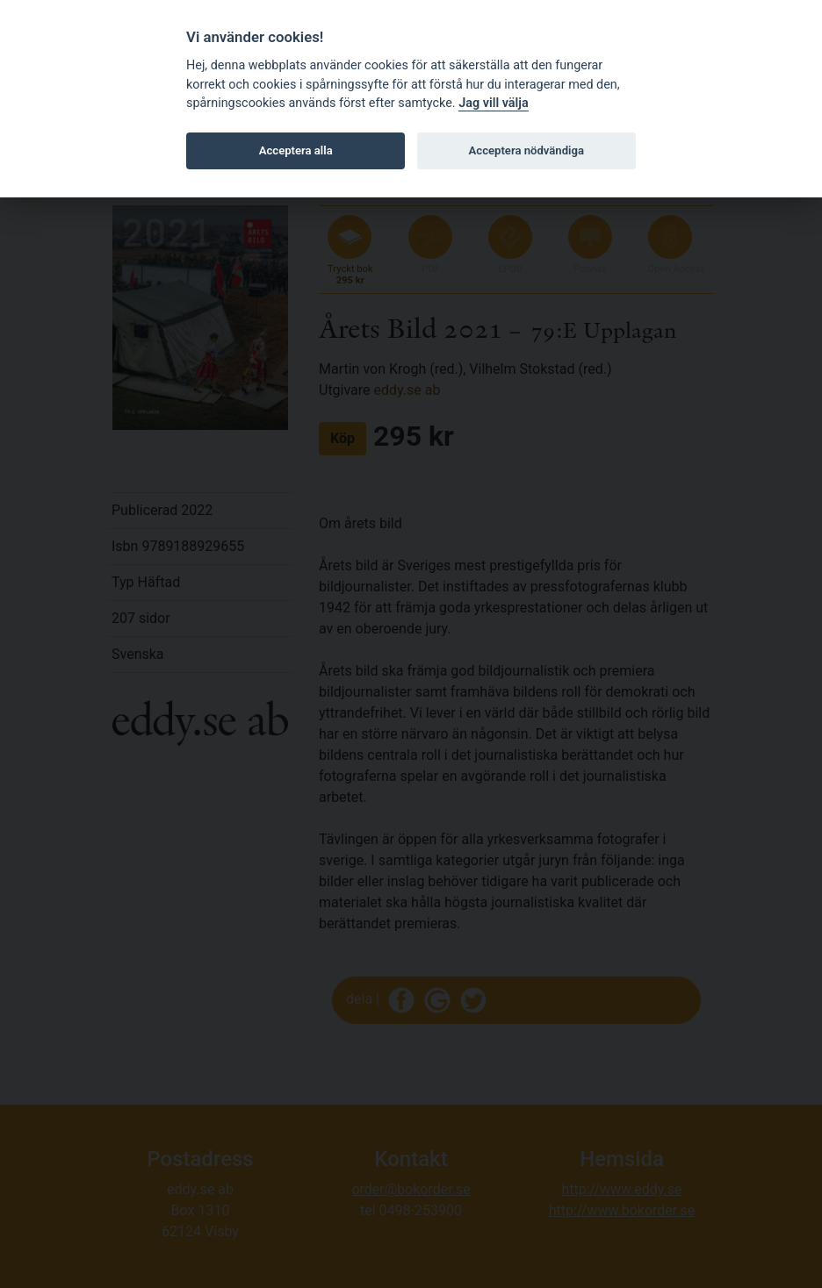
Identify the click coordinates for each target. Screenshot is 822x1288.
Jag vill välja (493, 103)
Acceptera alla (296, 150)
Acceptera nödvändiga (526, 150)
